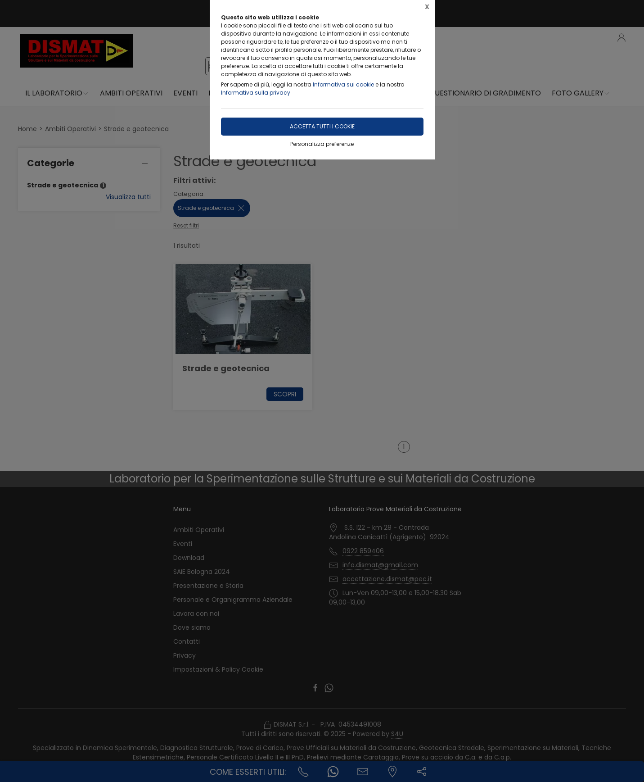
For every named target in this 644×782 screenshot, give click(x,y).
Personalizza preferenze (322, 144)
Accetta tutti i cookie (322, 126)
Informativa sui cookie (343, 84)
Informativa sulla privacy (255, 92)
